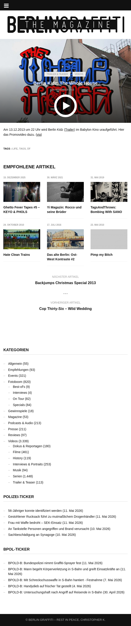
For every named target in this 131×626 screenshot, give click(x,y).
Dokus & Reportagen (27, 446)
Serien (17, 476)
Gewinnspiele (17, 411)
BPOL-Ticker (16, 549)
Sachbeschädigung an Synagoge (31, 535)
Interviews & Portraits (28, 464)
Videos (79, 74)
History (18, 458)
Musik (17, 470)
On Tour (18, 399)
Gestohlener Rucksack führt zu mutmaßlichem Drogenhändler (51, 516)
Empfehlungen (18, 370)
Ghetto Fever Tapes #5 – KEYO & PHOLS (21, 209)
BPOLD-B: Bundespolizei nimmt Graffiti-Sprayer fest (44, 563)
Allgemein (15, 363)
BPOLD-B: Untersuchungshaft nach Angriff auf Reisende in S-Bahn (55, 592)
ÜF (28, 148)
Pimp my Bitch (101, 254)
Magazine (15, 417)
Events (13, 375)
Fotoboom (15, 382)
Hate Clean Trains (16, 254)
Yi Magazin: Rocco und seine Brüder (64, 209)
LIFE (15, 148)
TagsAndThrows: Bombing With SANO (106, 209)
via (39, 134)
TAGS (22, 148)
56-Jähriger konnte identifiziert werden (35, 510)
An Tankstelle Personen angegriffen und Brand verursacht (48, 529)
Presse (13, 429)
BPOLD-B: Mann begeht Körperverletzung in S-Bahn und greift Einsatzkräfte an (63, 569)
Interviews (20, 392)
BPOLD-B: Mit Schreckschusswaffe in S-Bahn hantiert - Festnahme (55, 580)
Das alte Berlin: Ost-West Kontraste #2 (62, 257)
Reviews (14, 435)
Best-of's (19, 387)
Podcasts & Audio (20, 423)
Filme (17, 452)
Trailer (69, 129)
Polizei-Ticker (18, 497)
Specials (19, 405)
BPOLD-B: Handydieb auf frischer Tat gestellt (39, 586)
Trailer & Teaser (57, 74)
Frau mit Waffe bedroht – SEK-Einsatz (35, 522)
